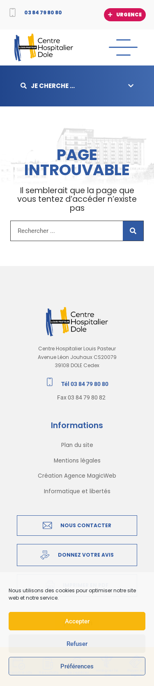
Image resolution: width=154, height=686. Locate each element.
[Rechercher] (133, 231)
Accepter (77, 621)
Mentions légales (77, 461)
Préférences (77, 666)
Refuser (77, 644)
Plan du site (77, 445)
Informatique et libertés (77, 491)
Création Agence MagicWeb (77, 476)
